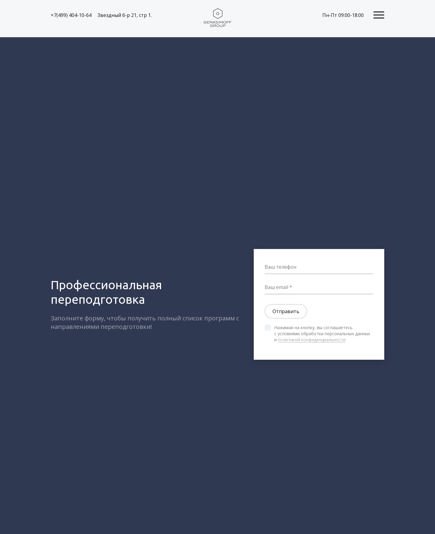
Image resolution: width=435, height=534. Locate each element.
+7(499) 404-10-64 (71, 15)
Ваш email (277, 287)
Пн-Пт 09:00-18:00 (343, 15)
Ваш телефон (280, 267)
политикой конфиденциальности (312, 339)
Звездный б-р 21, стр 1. (125, 15)
